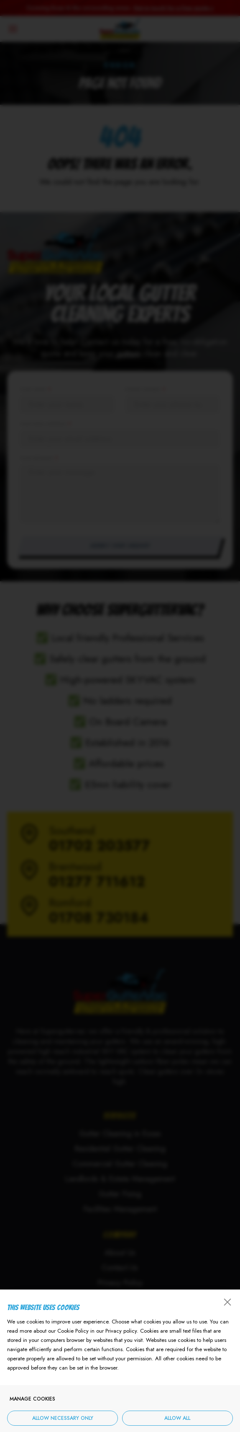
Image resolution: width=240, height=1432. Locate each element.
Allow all (177, 1420)
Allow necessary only (62, 1420)
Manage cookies (32, 1401)
